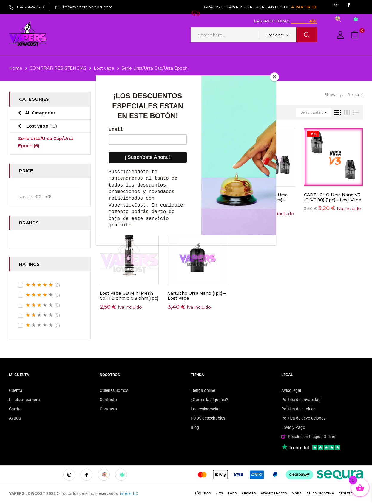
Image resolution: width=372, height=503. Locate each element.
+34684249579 (30, 6)
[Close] (274, 76)
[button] (355, 35)
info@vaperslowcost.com (87, 6)
